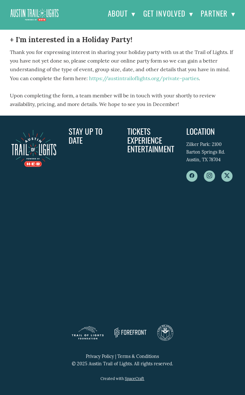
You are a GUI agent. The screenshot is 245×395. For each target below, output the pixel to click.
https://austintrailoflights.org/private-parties (144, 78)
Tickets (139, 133)
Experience (144, 142)
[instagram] (209, 176)
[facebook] (191, 176)
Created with (122, 379)
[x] (227, 176)
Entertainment (150, 150)
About (122, 15)
